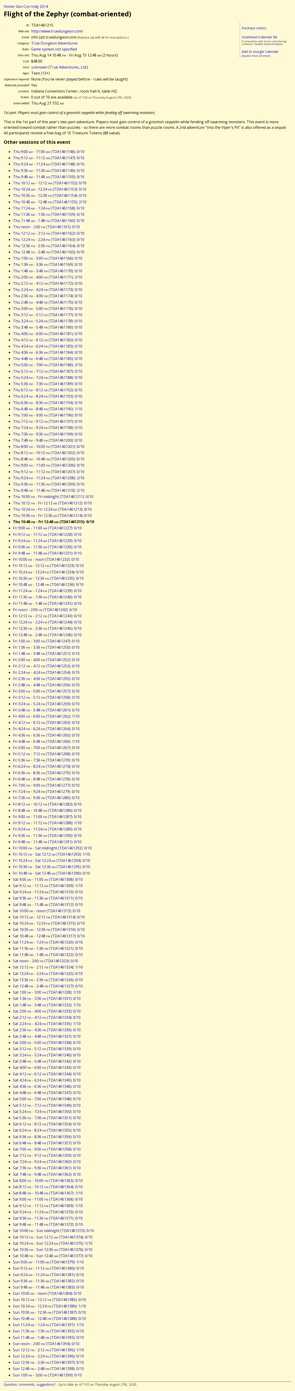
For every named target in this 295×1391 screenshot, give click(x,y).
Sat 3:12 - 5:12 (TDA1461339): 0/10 (47, 1048)
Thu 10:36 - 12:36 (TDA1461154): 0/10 (49, 195)
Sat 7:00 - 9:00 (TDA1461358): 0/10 (47, 1149)
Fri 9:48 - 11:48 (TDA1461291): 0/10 (47, 841)
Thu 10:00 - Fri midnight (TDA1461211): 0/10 (53, 496)
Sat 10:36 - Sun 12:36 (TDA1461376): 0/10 (52, 1249)
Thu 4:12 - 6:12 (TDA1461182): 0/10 (47, 339)
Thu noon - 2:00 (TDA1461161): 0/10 (46, 226)
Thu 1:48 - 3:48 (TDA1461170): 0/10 (47, 270)
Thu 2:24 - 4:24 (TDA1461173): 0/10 (47, 289)
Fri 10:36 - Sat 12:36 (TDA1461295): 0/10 (51, 866)
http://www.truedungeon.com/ (57, 31)
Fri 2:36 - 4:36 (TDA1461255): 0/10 (46, 678)
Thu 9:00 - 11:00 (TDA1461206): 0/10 (48, 465)
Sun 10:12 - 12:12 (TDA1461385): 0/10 (49, 1299)
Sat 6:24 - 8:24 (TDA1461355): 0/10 (47, 1130)
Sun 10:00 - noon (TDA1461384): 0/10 (47, 1293)
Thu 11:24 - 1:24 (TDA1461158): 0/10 (48, 208)
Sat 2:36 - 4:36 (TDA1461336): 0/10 (47, 1029)
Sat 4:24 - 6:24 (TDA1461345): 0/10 (47, 1080)
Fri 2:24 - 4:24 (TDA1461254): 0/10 (46, 672)
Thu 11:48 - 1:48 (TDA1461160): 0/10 (48, 220)
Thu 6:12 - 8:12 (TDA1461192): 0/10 (47, 390)
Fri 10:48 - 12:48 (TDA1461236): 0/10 (48, 584)
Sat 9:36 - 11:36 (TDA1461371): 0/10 (48, 1218)
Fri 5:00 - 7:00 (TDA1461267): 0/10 (46, 747)
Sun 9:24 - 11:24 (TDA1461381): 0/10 (48, 1274)
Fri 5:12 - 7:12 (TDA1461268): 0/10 (46, 753)
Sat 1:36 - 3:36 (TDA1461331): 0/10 (47, 998)
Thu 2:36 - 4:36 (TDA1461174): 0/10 (47, 295)
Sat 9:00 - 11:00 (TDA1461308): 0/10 (48, 879)
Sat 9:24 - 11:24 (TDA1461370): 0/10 (48, 1211)
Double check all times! (268, 44)
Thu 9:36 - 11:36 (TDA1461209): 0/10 (48, 484)
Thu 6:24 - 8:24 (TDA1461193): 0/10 (47, 396)
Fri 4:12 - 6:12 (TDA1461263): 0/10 (46, 722)
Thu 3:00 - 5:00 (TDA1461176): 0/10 (47, 308)
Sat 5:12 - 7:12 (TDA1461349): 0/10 (47, 1105)
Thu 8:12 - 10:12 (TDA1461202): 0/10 (48, 452)
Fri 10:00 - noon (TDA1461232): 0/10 (46, 559)
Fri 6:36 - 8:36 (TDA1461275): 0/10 (46, 772)
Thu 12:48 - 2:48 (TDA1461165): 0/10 (48, 252)
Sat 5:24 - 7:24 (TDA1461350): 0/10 (47, 1111)
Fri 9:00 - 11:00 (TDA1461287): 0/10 (47, 816)
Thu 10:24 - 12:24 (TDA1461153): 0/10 (49, 189)
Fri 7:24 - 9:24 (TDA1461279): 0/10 (46, 791)
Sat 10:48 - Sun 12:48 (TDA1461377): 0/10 (52, 1255)
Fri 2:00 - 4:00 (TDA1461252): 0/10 (46, 659)
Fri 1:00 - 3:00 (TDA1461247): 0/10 (46, 641)
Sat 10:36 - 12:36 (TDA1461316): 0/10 (49, 929)
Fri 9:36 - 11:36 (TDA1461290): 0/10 (47, 835)
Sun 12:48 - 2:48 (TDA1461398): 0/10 (48, 1368)
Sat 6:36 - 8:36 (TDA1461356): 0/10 (47, 1136)
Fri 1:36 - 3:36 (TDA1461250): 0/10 (46, 647)
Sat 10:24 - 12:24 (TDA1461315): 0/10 (49, 923)
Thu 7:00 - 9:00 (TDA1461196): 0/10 (47, 415)
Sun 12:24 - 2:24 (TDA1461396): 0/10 (48, 1356)
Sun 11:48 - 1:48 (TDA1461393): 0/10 (48, 1337)
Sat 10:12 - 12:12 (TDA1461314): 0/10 (49, 917)
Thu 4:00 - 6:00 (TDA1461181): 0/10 (47, 333)
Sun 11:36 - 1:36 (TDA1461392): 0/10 (48, 1331)
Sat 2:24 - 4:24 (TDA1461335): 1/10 (47, 1023)
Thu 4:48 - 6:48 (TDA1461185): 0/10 (47, 358)
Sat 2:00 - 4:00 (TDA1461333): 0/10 (47, 1011)
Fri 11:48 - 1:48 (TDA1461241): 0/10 (47, 603)
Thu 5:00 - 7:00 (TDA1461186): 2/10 (47, 364)
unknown (39, 67)
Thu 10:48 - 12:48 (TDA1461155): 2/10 (49, 201)
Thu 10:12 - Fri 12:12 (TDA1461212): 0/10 (52, 503)
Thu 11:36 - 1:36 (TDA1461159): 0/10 (48, 214)
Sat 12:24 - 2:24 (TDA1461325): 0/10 (48, 973)
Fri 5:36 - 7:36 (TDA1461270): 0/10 (46, 760)
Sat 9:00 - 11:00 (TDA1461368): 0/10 (48, 1199)
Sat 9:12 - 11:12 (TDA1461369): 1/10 (48, 1205)
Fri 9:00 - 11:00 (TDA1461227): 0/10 (47, 528)
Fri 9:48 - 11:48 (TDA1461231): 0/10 (47, 553)
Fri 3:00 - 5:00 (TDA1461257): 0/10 (46, 691)
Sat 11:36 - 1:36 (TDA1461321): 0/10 (48, 948)
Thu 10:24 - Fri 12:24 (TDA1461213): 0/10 (52, 509)
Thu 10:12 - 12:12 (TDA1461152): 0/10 (49, 183)
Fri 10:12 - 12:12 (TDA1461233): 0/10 (48, 565)
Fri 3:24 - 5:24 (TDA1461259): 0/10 (46, 703)
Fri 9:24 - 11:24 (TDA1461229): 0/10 (47, 540)
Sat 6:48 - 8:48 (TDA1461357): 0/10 (47, 1142)
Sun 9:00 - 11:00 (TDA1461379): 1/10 (48, 1262)
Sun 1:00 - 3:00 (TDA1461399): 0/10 (47, 1375)
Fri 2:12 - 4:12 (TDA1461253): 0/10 (46, 666)
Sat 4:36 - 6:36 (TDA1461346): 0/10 (47, 1086)
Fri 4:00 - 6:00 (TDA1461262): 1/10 (46, 716)
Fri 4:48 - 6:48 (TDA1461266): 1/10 (46, 741)
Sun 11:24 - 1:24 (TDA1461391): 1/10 (48, 1324)
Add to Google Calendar (260, 51)
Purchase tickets (254, 28)
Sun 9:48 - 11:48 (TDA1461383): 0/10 (48, 1287)
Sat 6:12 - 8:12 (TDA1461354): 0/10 (47, 1124)
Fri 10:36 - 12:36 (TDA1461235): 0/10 (48, 578)
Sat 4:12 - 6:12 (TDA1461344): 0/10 (47, 1073)
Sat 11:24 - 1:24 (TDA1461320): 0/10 (48, 942)
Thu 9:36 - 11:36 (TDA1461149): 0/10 (48, 170)
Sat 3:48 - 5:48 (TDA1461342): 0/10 (47, 1061)
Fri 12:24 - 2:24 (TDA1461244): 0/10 (47, 622)
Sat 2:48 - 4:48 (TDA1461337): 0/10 (47, 1036)
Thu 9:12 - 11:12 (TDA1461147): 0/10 (48, 157)
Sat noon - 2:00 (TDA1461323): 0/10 (45, 960)
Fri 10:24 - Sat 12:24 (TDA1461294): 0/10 (51, 860)
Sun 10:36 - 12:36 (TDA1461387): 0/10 (49, 1312)
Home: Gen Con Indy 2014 (26, 6)
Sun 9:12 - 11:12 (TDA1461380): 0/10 (48, 1268)
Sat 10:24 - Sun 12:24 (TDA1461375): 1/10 (52, 1243)
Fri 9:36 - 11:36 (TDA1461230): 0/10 (47, 546)
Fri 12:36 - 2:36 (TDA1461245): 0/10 (47, 628)
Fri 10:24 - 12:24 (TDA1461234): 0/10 (48, 572)
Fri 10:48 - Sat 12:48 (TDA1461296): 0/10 (51, 873)
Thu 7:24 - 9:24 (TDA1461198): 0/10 (47, 427)
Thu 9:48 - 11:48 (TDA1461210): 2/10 (48, 490)
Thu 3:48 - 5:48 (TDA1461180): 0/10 (47, 327)
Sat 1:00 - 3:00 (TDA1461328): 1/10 (47, 992)
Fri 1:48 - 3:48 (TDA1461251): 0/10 (46, 653)
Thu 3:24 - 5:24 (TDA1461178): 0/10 (47, 321)
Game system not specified (54, 49)
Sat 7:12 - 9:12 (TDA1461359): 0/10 (47, 1155)
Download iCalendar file (259, 37)
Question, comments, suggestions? (30, 1384)
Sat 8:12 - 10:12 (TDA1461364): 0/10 (48, 1186)
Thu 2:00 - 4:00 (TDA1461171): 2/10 (47, 277)
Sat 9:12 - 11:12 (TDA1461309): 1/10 (48, 885)
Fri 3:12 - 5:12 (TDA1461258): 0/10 (46, 697)
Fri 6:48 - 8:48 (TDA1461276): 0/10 (46, 779)
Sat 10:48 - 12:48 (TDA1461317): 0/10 (49, 935)
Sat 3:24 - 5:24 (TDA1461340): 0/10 (47, 1055)
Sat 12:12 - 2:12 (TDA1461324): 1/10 (48, 967)
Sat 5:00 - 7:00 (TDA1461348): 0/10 (47, 1098)
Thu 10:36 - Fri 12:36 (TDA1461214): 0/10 (52, 515)
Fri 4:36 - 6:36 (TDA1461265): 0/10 (46, 735)
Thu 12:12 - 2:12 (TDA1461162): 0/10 (48, 233)
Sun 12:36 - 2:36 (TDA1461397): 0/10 (48, 1362)
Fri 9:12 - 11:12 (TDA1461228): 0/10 (47, 534)
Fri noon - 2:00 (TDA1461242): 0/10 (45, 609)
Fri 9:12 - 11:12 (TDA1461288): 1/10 (47, 822)
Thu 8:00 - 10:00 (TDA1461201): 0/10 (48, 446)
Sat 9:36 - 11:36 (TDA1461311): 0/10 (48, 898)
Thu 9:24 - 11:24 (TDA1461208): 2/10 (48, 477)
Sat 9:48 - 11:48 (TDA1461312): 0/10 (48, 904)
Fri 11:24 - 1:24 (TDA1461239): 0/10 (47, 590)
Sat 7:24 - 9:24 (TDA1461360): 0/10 (47, 1161)
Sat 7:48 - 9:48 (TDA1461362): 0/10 (47, 1174)
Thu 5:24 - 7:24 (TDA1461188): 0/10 (47, 377)
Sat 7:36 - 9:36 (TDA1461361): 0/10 (47, 1167)
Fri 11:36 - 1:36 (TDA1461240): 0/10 (47, 597)
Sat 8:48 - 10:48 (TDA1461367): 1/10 (48, 1193)
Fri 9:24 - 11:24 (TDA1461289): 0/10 (47, 829)
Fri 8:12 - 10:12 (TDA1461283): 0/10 (47, 804)
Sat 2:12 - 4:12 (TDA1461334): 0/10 (47, 1017)
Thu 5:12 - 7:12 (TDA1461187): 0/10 (47, 371)
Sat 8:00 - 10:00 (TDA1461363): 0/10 (48, 1180)
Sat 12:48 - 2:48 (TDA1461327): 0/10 (48, 986)
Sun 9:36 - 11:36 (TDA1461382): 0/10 (48, 1280)
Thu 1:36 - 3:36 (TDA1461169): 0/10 (47, 264)
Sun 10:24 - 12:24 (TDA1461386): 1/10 (49, 1306)
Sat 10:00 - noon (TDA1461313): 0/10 (46, 910)
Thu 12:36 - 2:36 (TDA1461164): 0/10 (48, 245)
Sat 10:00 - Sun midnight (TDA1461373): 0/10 (53, 1230)
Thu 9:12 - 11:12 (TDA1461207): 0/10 (48, 471)
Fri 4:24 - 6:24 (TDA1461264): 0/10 (46, 728)
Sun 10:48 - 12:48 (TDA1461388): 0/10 (49, 1318)
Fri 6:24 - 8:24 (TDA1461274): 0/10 (46, 766)
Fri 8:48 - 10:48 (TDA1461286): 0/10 (47, 810)
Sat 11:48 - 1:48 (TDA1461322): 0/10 (48, 954)
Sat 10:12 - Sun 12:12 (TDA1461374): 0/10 (52, 1237)
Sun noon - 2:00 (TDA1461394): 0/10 (46, 1343)
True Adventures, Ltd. (68, 67)
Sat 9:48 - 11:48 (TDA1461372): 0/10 (48, 1224)
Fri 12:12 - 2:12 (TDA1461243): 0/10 (47, 615)
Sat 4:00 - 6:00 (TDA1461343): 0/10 (47, 1067)
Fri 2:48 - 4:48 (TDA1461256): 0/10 (46, 684)
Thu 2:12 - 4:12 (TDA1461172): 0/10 (47, 283)
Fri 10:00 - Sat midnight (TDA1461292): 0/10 (52, 848)
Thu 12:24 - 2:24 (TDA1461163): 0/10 (48, 239)
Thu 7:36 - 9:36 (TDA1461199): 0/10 (47, 434)
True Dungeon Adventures (54, 43)
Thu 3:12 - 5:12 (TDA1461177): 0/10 (47, 314)
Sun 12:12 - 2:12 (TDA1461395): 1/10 (48, 1349)
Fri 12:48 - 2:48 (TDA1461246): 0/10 (47, 634)
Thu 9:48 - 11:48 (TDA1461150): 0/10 (48, 176)
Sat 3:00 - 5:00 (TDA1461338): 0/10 (47, 1042)
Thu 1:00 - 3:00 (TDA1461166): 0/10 (47, 258)
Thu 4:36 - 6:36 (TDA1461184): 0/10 (47, 352)
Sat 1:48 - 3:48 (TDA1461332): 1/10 (47, 1004)
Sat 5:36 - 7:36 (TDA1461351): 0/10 (47, 1117)
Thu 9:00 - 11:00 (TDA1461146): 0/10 (48, 151)
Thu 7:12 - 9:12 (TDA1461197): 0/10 (47, 421)
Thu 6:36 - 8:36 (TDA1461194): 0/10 (47, 402)
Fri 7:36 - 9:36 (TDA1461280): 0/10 (46, 797)
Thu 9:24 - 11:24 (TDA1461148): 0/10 (48, 164)
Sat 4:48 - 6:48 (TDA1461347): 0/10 (47, 1092)
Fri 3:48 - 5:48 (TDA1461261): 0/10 (46, 710)
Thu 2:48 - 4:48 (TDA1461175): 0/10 (47, 302)
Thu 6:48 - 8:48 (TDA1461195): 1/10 (47, 408)
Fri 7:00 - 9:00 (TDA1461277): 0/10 (46, 785)
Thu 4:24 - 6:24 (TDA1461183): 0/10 (47, 346)
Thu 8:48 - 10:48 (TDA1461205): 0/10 (48, 459)
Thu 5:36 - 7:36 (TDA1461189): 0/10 (47, 383)
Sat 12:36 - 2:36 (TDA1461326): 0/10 (48, 979)
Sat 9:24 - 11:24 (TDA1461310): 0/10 (48, 891)
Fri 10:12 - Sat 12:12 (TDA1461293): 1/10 (51, 854)
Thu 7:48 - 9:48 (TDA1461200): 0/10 (47, 440)
